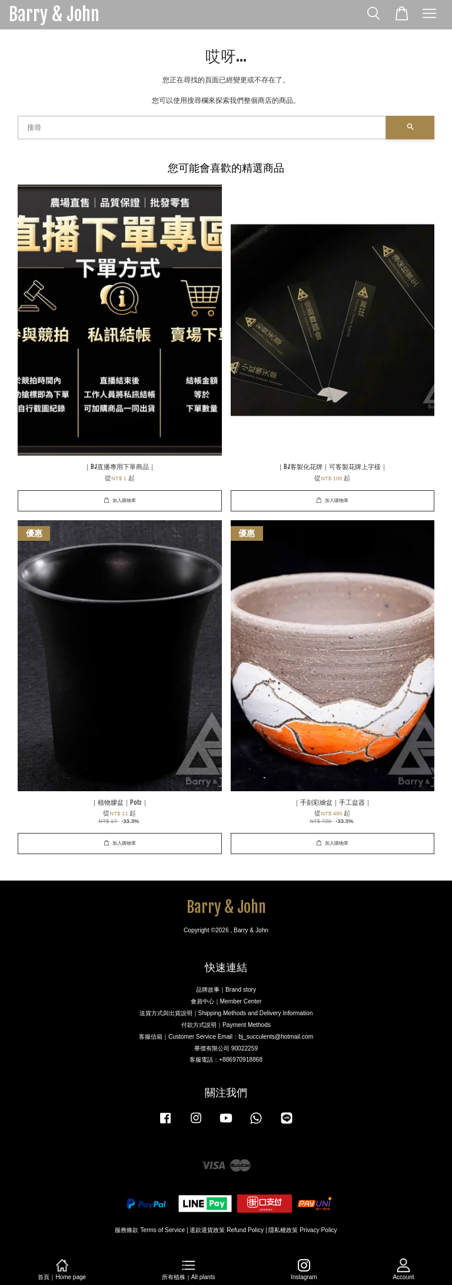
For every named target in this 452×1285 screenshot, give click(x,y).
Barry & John (54, 14)
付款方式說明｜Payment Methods (226, 1025)
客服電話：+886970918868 (226, 1059)
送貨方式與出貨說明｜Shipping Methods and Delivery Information (226, 1013)
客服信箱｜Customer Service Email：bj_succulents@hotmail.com (226, 1036)
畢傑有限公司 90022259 (226, 1048)
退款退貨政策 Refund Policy (227, 1230)
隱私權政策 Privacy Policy (302, 1230)
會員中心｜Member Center (226, 1001)
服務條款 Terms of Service (150, 1230)
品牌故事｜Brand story (226, 989)
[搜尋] (202, 127)
